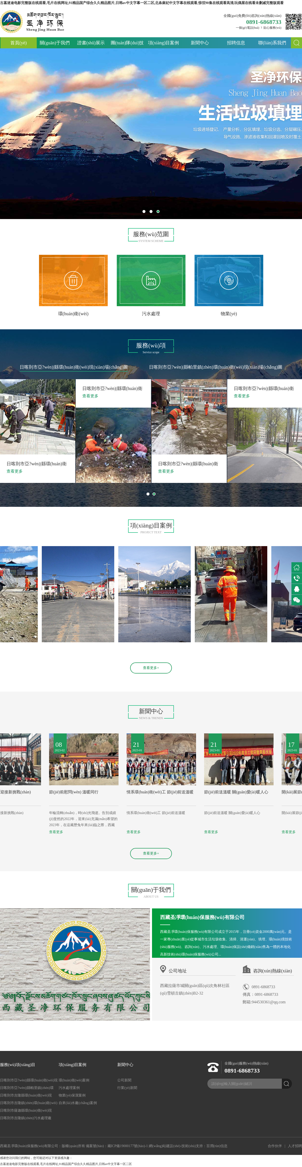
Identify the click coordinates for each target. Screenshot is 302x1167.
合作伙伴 (275, 1146)
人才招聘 (295, 1146)
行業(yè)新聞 (127, 1088)
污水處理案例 (69, 1088)
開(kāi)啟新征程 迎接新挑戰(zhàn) (29, 792)
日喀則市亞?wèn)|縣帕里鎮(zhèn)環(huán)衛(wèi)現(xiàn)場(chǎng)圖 (215, 367)
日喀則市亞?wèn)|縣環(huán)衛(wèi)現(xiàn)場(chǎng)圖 (74, 367)
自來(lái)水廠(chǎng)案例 (78, 1103)
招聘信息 (236, 42)
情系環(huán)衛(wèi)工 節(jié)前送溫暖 (188, 792)
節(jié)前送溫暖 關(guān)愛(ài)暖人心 (265, 792)
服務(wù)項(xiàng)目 (17, 1065)
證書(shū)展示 (91, 42)
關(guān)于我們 (55, 42)
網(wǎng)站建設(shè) (164, 1146)
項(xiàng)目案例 (163, 42)
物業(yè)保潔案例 (72, 1095)
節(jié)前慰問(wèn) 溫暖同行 (102, 792)
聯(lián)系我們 (272, 42)
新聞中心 (200, 42)
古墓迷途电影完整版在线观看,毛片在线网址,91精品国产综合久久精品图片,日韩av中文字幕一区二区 (66, 1164)
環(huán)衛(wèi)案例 (74, 1080)
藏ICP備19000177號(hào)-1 (127, 1146)
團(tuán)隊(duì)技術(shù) (127, 44)
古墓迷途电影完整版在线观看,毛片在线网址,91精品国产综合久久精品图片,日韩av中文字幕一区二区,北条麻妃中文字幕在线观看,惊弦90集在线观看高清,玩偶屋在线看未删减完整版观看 (142, 3)
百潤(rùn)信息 (217, 1146)
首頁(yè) (18, 42)
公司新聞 (124, 1080)
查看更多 (7, 832)
